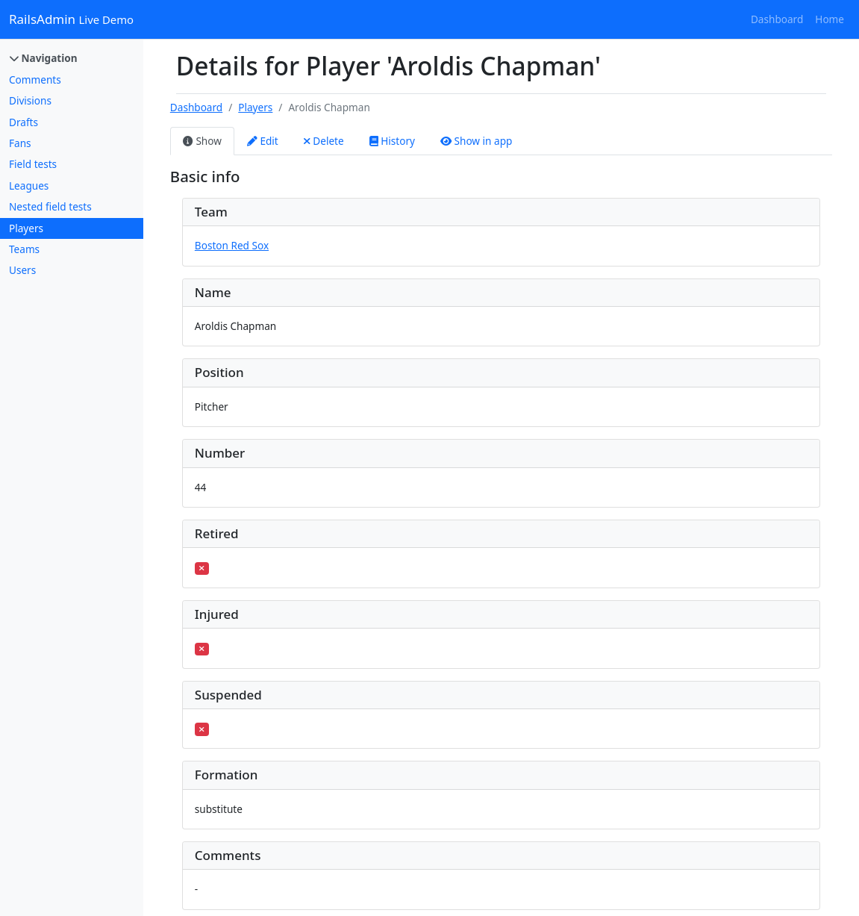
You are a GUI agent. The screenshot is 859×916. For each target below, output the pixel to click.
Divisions (30, 100)
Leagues (29, 185)
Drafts (23, 122)
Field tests (33, 164)
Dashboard (777, 19)
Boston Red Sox (232, 245)
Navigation (44, 58)
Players (26, 228)
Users (22, 270)
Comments (35, 79)
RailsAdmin (71, 19)
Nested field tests (50, 206)
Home (829, 19)
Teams (24, 249)
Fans (20, 143)
